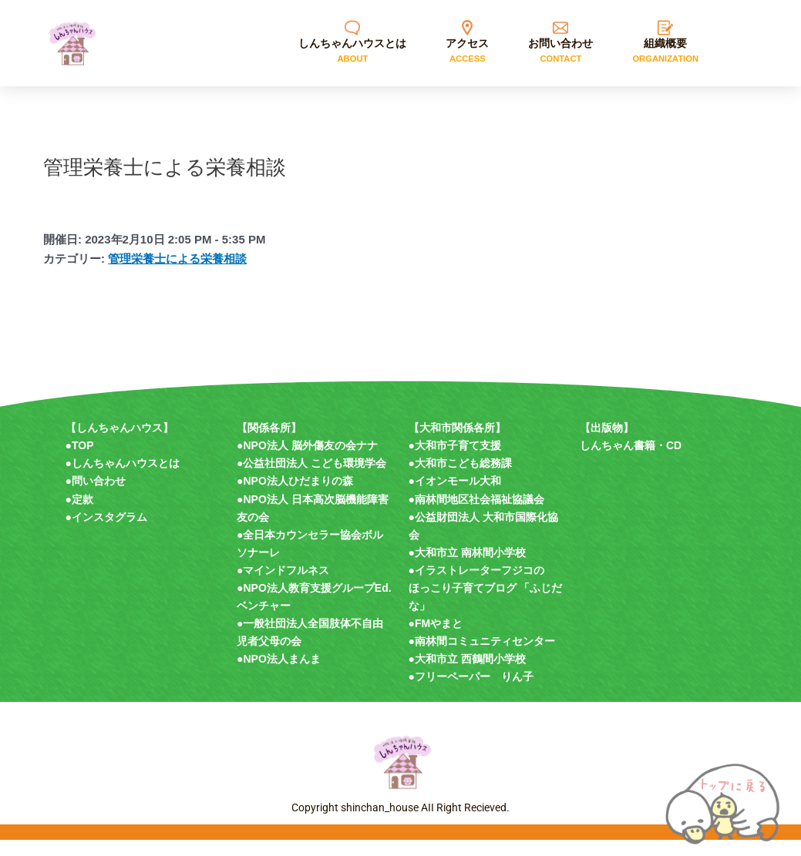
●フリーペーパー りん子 (471, 692)
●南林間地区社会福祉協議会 (476, 515)
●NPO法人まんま (279, 674)
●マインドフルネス (283, 585)
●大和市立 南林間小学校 (467, 568)
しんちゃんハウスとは (126, 478)
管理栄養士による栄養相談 (177, 273)
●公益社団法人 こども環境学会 (311, 478)
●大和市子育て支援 (455, 461)
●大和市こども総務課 (460, 478)
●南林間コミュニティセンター (482, 656)
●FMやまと (436, 639)
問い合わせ (99, 496)
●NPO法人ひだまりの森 (295, 496)
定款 (82, 515)
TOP (83, 461)
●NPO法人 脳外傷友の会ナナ (307, 461)
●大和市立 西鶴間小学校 (467, 674)
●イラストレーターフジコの (476, 585)
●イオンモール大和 (455, 496)
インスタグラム (109, 532)
